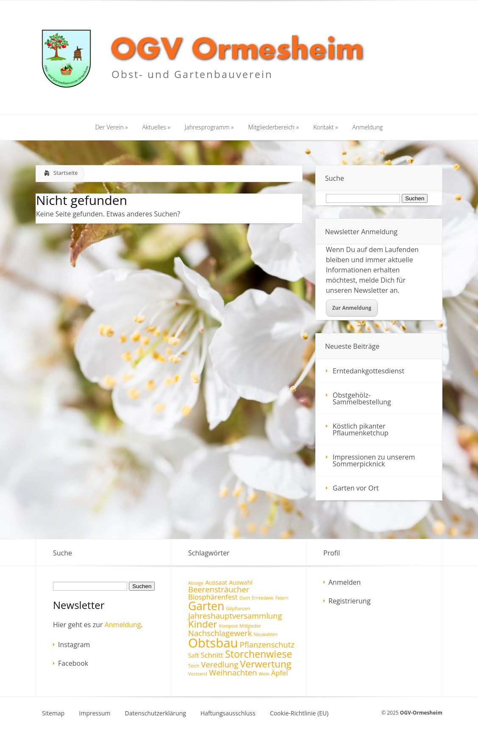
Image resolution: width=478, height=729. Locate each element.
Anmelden (344, 582)
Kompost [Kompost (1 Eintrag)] (228, 626)
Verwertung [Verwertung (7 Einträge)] (265, 663)
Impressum (95, 713)
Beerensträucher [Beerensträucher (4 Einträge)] (218, 589)
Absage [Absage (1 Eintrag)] (195, 583)
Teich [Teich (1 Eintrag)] (193, 666)
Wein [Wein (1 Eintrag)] (264, 674)
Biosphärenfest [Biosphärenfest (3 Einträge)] (213, 597)
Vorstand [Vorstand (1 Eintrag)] (197, 674)
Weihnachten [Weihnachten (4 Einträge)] (233, 672)
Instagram (74, 644)
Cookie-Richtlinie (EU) (299, 713)
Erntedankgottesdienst (368, 371)
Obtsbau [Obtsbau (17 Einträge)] (213, 642)
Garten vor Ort (356, 488)
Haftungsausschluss (228, 713)
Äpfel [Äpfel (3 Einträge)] (279, 673)
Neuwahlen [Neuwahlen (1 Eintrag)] (265, 634)
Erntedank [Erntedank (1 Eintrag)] (262, 598)
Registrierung (349, 601)
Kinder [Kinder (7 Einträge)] (202, 624)
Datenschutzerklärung (155, 713)
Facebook (73, 663)
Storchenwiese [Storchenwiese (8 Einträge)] (258, 654)
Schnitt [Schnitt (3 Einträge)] (212, 655)
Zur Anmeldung (351, 307)
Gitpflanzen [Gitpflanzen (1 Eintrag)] (238, 608)
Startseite (65, 173)
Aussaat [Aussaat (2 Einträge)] (216, 582)
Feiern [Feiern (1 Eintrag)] (282, 598)
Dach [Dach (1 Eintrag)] (244, 598)
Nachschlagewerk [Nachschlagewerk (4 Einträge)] (220, 633)
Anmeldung (123, 624)
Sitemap (53, 713)
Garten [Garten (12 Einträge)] (206, 606)
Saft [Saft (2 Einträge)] (193, 655)
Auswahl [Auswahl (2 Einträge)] (240, 582)
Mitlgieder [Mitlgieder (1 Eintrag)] (250, 626)
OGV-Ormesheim (421, 712)
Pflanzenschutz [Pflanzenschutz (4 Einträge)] (267, 644)
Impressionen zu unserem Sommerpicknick (374, 460)
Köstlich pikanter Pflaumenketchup (361, 429)
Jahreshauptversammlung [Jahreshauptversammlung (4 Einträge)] (235, 615)
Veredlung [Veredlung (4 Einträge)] (219, 664)
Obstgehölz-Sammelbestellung (362, 398)
